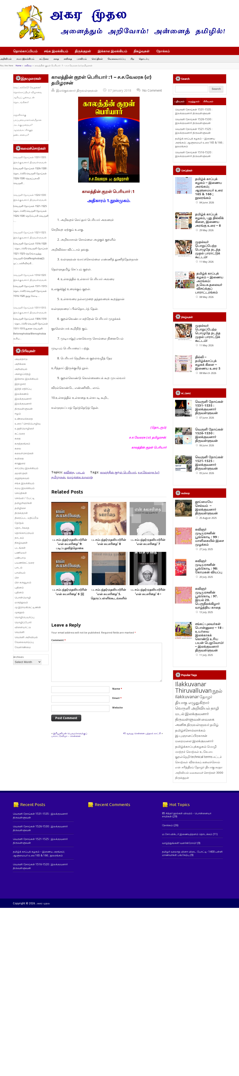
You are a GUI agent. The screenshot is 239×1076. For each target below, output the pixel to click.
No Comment (152, 90)
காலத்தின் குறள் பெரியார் (118, 472)
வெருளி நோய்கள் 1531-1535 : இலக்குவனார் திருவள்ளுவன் (193, 111)
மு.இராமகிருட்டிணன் (28, 607)
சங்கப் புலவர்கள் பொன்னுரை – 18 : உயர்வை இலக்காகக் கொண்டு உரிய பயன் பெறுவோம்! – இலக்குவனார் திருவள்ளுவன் (209, 637)
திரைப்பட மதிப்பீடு (26, 518)
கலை (18, 448)
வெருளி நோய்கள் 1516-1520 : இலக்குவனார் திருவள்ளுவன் (193, 154)
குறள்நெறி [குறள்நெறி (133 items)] (182, 757)
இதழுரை (20, 384)
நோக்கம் (165, 51)
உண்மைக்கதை (24, 419)
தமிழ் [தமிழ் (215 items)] (214, 724)
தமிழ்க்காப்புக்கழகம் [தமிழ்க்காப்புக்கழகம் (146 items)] (190, 746)
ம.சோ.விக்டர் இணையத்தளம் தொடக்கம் (187, 834)
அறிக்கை (20, 364)
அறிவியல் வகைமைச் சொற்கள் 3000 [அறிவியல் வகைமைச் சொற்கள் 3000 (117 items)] (199, 773)
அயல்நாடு (21, 359)
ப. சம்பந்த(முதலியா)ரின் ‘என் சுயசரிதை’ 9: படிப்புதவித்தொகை (69, 544)
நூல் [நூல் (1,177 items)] (217, 690)
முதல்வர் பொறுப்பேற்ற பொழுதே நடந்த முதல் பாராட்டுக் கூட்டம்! (207, 249)
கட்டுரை (44, 58)
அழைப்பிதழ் (23, 374)
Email (117, 698)
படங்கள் (20, 548)
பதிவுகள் (179, 101)
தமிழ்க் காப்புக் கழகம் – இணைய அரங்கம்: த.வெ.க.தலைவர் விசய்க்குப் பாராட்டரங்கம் (209, 282)
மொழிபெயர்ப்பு (24, 617)
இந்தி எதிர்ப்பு (23, 389)
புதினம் (19, 587)
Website (117, 707)
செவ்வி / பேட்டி (25, 498)
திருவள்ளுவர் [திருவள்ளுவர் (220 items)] (198, 724)
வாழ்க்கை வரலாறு (80, 477)
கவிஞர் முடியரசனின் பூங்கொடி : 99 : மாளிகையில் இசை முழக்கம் (209, 536)
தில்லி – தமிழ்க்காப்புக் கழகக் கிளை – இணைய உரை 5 (207, 362)
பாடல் (80, 472)
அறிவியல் (6, 58)
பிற (132, 58)
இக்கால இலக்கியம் (112, 51)
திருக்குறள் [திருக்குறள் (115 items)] (182, 778)
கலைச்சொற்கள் (24, 453)
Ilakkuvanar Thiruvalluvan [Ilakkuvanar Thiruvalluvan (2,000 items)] (193, 687)
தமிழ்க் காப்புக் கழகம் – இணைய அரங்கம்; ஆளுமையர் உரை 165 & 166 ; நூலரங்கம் (199, 142)
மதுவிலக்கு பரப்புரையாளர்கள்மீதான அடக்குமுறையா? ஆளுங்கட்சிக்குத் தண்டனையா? (27, 125)
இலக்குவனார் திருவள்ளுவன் (77, 90)
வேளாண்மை (23, 647)
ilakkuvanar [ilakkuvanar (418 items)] (187, 697)
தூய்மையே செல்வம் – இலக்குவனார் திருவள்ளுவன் (206, 507)
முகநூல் (19, 612)
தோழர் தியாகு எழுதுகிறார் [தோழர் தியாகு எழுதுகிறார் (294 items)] (193, 699)
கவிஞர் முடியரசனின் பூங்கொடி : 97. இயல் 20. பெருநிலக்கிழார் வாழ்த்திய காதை (208, 598)
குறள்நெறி (21, 473)
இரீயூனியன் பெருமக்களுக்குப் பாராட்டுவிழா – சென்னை (69, 735)
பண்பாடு (20, 558)
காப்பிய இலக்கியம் (26, 468)
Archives (18, 657)
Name (117, 688)
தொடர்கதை (22, 528)
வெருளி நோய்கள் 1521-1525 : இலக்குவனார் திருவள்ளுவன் (193, 131)
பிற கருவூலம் (23, 582)
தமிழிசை (20, 508)
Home (18, 65)
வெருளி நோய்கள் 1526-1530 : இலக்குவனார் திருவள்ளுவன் (193, 121)
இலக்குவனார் (23, 399)
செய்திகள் (97, 58)
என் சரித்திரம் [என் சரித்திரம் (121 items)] (184, 767)
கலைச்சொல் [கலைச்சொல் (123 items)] (211, 762)
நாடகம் (19, 538)
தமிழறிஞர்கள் (23, 503)
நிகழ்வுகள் (142, 51)
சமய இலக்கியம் (25, 58)
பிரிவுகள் (208, 101)
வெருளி (19, 632)
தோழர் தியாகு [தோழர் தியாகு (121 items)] (205, 767)
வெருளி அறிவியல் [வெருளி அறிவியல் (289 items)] (192, 708)
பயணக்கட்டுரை (24, 563)
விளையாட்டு (23, 627)
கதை (56, 58)
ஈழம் (18, 413)
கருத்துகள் (193, 101)
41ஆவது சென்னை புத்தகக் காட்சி (142, 733)
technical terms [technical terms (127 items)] (202, 757)
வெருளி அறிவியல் (26, 637)
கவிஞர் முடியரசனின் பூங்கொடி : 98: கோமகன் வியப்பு (208, 566)
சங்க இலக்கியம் (56, 51)
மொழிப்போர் (23, 622)
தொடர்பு (144, 58)
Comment (58, 640)
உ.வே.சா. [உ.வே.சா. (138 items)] (206, 751)
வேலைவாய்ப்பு (116, 58)
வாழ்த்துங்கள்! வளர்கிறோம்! (179, 843)
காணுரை (20, 463)
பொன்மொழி (23, 597)
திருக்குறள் (83, 51)
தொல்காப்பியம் (25, 51)
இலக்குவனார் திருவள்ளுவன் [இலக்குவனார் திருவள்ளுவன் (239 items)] (192, 716)
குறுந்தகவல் (22, 478)
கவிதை (68, 58)
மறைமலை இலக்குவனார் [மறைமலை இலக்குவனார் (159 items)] (194, 741)
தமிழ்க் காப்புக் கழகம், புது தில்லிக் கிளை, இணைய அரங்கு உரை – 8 (209, 219)
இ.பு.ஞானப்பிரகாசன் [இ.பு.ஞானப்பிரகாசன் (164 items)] (191, 735)
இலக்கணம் (22, 394)
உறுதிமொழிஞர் (24, 428)
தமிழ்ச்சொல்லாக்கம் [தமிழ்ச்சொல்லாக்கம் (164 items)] (190, 730)
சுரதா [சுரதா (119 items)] (218, 767)
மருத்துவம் (21, 602)
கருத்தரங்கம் (22, 443)
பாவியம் (82, 58)
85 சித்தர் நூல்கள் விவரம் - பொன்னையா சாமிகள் (186, 814)
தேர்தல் (19, 523)
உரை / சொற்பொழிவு (27, 423)
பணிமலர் (20, 553)
